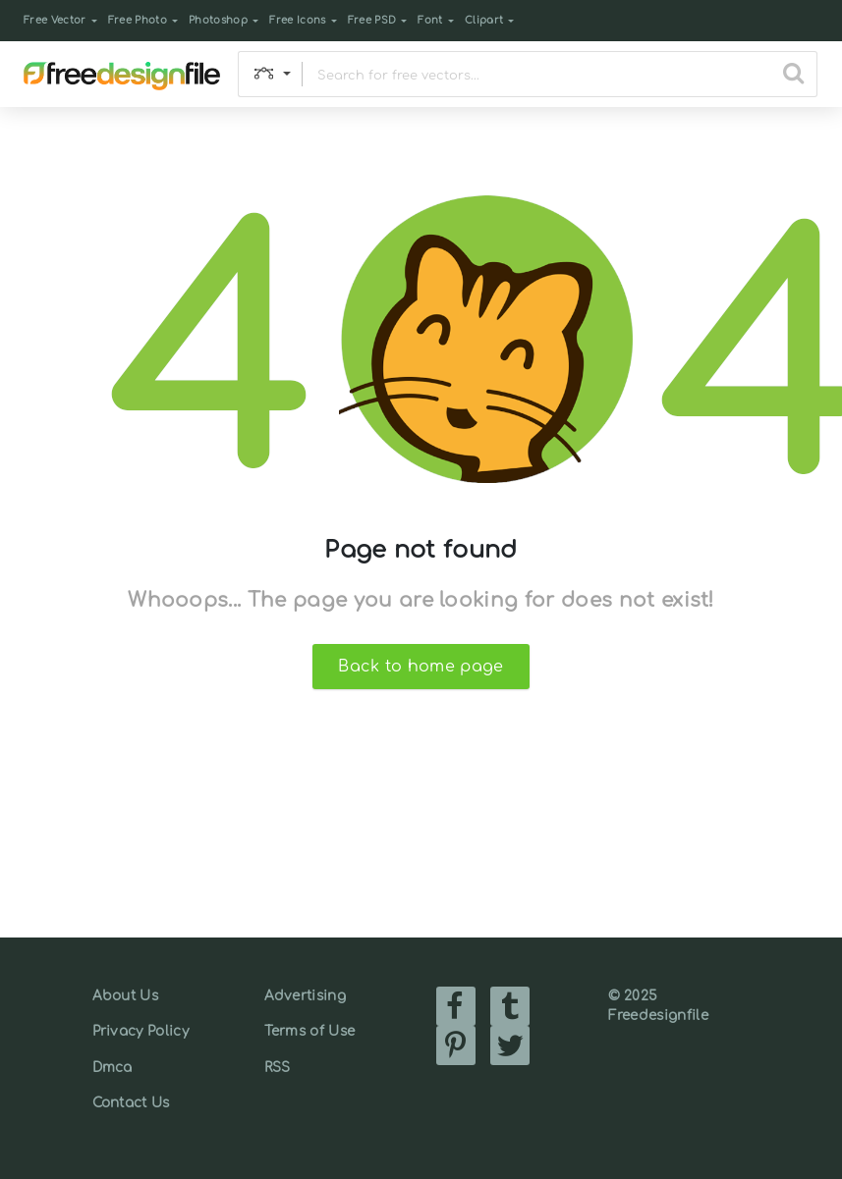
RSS (277, 1067)
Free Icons (297, 20)
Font (430, 20)
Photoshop (218, 20)
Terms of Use (310, 1031)
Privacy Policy (140, 1031)
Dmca (112, 1067)
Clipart (484, 20)
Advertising (305, 996)
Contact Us (131, 1103)
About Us (125, 996)
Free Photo (137, 20)
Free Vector (55, 20)
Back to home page (420, 666)
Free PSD (372, 20)
